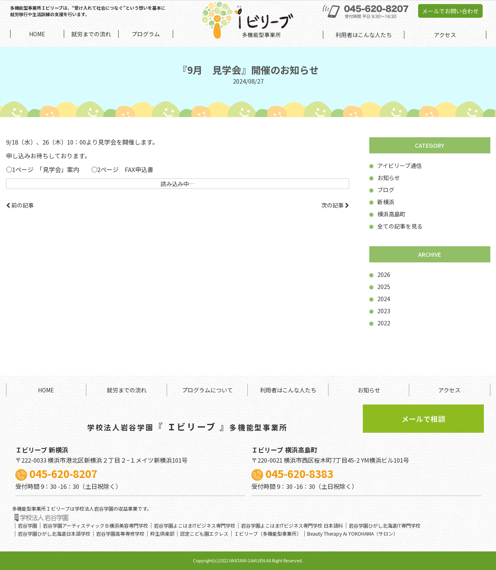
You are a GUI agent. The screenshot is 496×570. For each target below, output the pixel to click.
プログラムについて (207, 390)
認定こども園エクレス (204, 533)
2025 (379, 287)
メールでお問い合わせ (450, 11)
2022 (379, 323)
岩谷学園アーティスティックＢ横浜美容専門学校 (95, 525)
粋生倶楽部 (162, 533)
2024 (379, 299)
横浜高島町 (387, 214)
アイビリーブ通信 (395, 165)
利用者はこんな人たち (288, 390)
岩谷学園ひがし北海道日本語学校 (54, 533)
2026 (379, 274)
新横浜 (381, 202)
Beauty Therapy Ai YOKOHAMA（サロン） (352, 533)
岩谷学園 (27, 525)
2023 (379, 311)
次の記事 (335, 205)
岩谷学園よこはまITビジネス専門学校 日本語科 (292, 525)
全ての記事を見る (396, 226)
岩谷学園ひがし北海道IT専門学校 (385, 525)
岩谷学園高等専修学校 (120, 533)
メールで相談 (423, 418)
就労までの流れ (126, 390)
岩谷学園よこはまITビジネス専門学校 (194, 525)
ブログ (381, 190)
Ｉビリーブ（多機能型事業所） (267, 533)
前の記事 (20, 205)
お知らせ (384, 178)
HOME (46, 390)
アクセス (449, 390)
